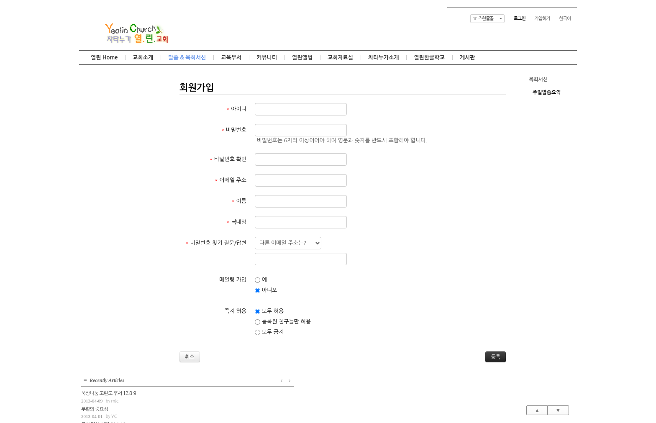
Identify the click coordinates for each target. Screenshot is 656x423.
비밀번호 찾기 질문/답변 (215, 243)
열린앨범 (302, 57)
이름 (238, 201)
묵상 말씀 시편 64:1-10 (103, 125)
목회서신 (538, 79)
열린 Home (104, 57)
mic (114, 102)
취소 (190, 356)
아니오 (266, 290)
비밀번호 (233, 130)
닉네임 (236, 222)
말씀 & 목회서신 (187, 57)
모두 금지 (269, 332)
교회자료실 (340, 57)
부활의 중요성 (94, 110)
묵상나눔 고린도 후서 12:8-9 (108, 94)
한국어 (565, 18)
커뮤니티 (266, 57)
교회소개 (143, 57)
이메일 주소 (230, 180)
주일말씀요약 (547, 92)
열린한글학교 (429, 57)
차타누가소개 (383, 57)
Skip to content (328, 7)
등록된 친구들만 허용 (283, 322)
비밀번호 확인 (228, 159)
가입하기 (542, 18)
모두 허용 (269, 311)
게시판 (467, 57)
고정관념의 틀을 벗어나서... (107, 157)
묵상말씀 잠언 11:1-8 (101, 141)
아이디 (236, 109)
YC (114, 117)
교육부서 (231, 57)
